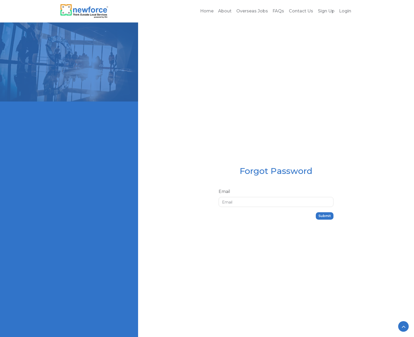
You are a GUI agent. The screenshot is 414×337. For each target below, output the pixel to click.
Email (224, 191)
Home (207, 10)
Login (345, 10)
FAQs (278, 10)
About (225, 10)
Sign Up (326, 10)
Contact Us (301, 10)
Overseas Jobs (252, 10)
